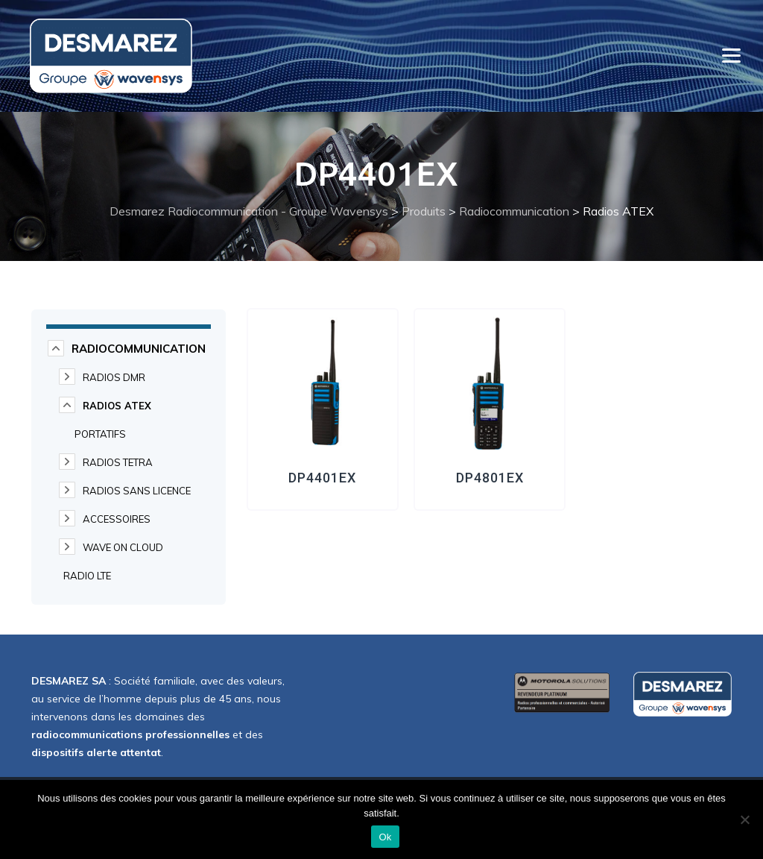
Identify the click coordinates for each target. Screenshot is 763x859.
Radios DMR (114, 377)
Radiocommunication (139, 349)
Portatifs (100, 434)
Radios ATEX (117, 406)
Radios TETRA (118, 462)
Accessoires (117, 519)
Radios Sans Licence (137, 491)
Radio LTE (87, 576)
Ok (385, 837)
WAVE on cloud (123, 547)
